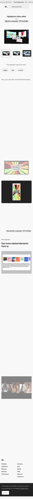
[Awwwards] (6, 6)
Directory (4, 471)
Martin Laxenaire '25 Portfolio (16, 21)
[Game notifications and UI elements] (16, 216)
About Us (19, 474)
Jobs (18, 466)
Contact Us (20, 476)
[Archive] (16, 312)
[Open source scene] (16, 143)
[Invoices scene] (16, 119)
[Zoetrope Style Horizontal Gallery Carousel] (16, 438)
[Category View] (16, 387)
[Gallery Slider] (16, 287)
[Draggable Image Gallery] (16, 337)
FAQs (18, 471)
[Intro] (16, 94)
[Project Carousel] (16, 362)
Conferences (5, 474)
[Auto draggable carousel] (16, 262)
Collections (4, 466)
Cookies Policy (24, 488)
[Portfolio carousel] (16, 412)
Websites (4, 464)
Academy (20, 464)
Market (19, 469)
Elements (4, 469)
